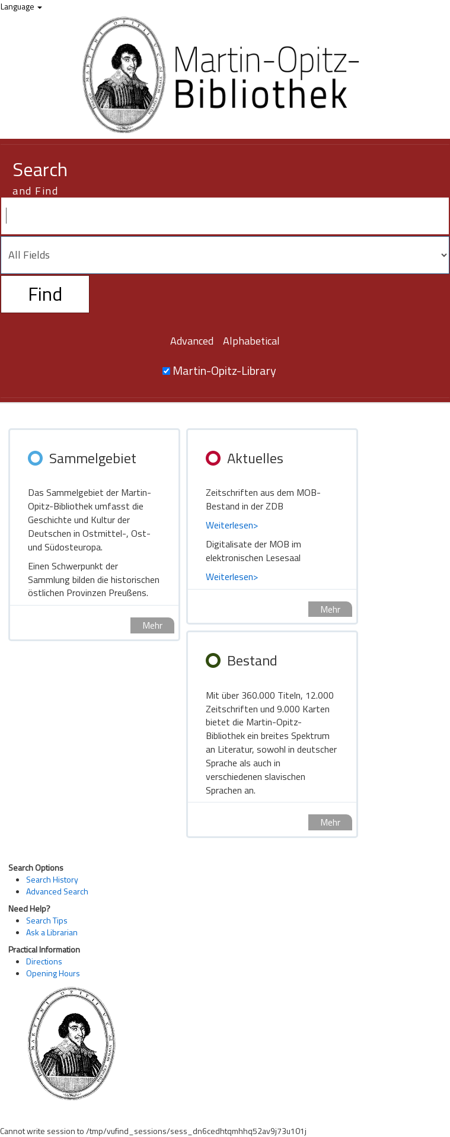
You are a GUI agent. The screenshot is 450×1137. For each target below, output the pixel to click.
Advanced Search (57, 891)
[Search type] (225, 255)
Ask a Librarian (52, 932)
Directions (44, 961)
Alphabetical (251, 341)
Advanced (191, 341)
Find (45, 293)
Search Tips (47, 920)
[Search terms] (225, 216)
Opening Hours (53, 973)
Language (21, 6)
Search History (52, 879)
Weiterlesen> (232, 525)
